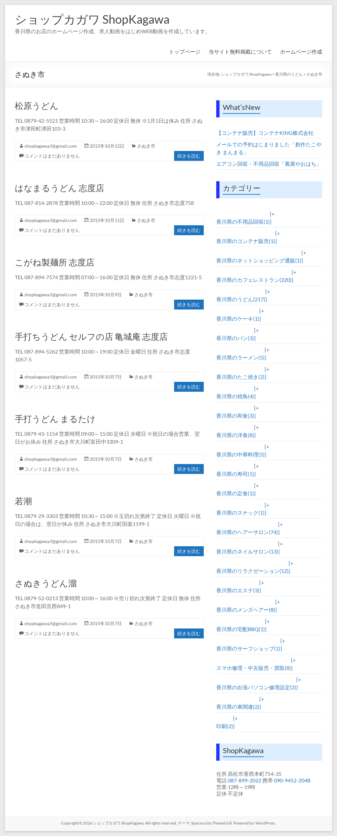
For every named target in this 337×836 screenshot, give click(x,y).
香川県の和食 (235, 415)
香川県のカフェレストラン (254, 280)
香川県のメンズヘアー (245, 609)
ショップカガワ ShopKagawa (92, 19)
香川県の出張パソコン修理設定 (256, 687)
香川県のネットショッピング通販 (258, 260)
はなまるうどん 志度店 (59, 188)
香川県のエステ (237, 590)
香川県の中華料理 (240, 454)
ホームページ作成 (301, 51)
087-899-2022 (244, 780)
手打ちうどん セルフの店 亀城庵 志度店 (91, 336)
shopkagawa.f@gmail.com (50, 146)
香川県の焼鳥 (235, 396)
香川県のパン (235, 338)
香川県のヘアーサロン (247, 532)
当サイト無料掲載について (240, 51)
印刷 (224, 726)
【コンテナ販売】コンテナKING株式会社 (265, 133)
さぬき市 (314, 74)
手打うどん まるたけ (55, 418)
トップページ (184, 51)
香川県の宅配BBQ (240, 629)
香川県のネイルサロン (247, 551)
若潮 (23, 501)
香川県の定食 (235, 493)
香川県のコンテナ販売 (245, 241)
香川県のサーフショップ (248, 648)
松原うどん (37, 105)
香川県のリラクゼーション (252, 571)
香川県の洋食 (235, 435)
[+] (272, 217)
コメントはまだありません (52, 156)
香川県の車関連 (237, 706)
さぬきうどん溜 (46, 583)
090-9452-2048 (292, 780)
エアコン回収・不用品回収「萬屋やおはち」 (269, 163)
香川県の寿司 (235, 474)
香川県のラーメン (240, 357)
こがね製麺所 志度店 (54, 262)
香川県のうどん (289, 74)
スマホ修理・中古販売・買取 (253, 668)
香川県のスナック (240, 512)
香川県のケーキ (237, 318)
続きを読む (188, 156)
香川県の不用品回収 (243, 221)
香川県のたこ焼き (240, 377)
